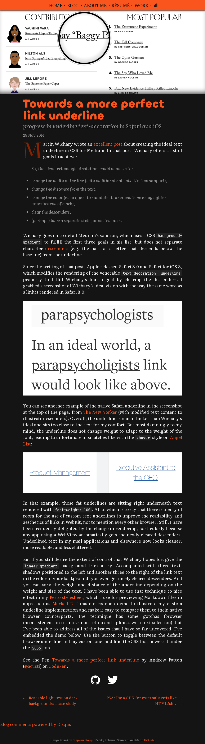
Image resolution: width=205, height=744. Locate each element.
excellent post (114, 144)
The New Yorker (100, 412)
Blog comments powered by (35, 724)
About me (95, 5)
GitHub (95, 680)
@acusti (32, 666)
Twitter (113, 680)
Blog (73, 5)
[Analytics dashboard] (155, 5)
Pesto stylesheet (66, 597)
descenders (56, 248)
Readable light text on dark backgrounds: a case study (53, 700)
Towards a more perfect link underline (93, 109)
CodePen (58, 666)
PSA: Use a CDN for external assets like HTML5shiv (141, 700)
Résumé (120, 5)
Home (55, 5)
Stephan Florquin (84, 740)
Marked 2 (62, 603)
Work (141, 5)
